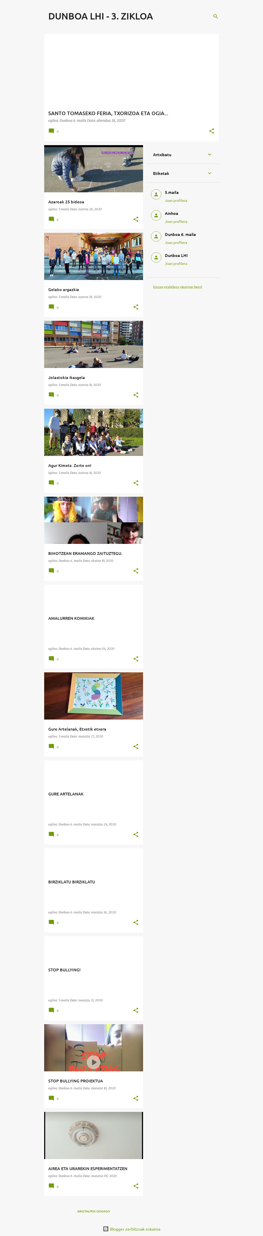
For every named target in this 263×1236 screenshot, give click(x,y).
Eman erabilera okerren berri (177, 287)
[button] (212, 131)
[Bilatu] (216, 16)
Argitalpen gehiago (93, 1211)
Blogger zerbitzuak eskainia (131, 1228)
